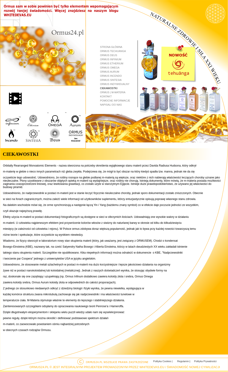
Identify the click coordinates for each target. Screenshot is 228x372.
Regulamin (183, 361)
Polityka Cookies (162, 361)
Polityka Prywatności (205, 361)
